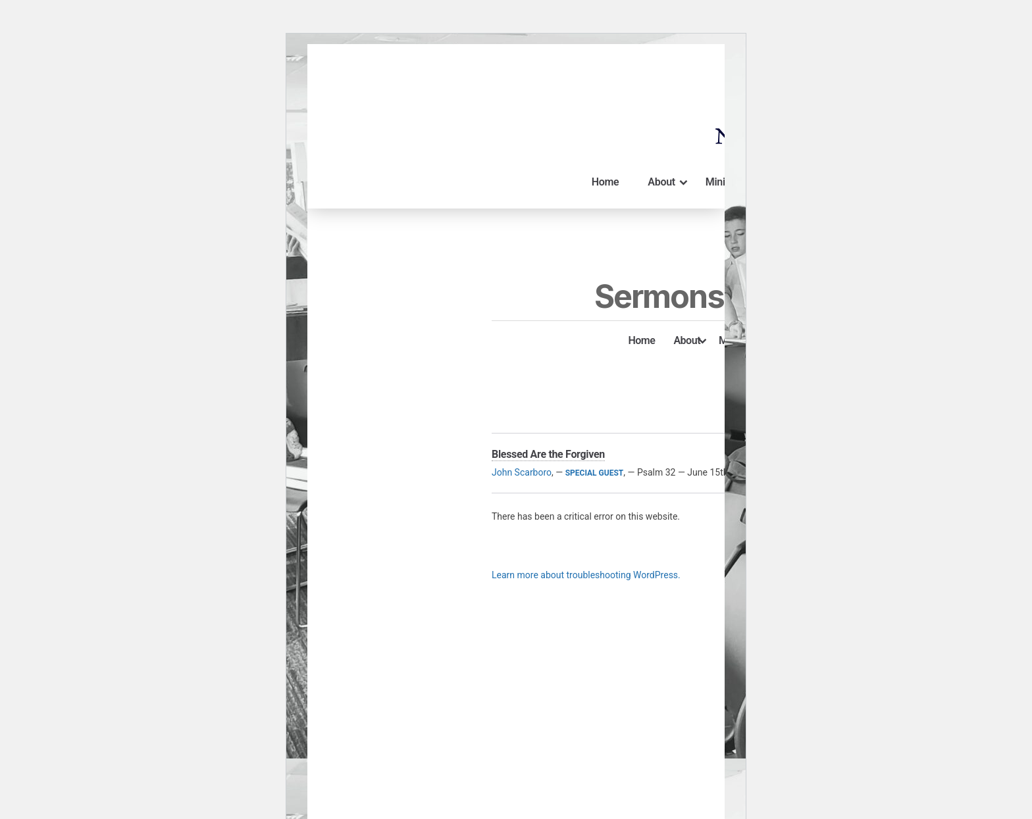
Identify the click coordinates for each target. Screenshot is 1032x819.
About (668, 182)
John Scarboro (522, 472)
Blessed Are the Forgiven (548, 454)
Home (605, 182)
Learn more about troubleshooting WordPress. (586, 575)
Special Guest (594, 473)
